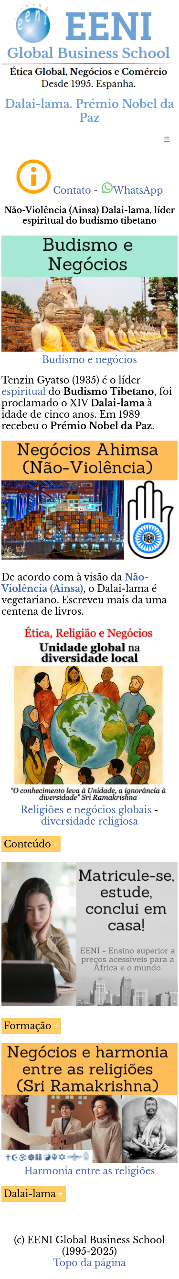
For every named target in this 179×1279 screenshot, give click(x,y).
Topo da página (89, 1263)
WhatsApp (132, 190)
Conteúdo (27, 844)
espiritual (23, 391)
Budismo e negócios (89, 359)
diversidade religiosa (89, 821)
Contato (72, 190)
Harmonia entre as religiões (89, 1171)
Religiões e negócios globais (86, 810)
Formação (27, 1026)
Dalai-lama (30, 1194)
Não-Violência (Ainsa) (74, 582)
